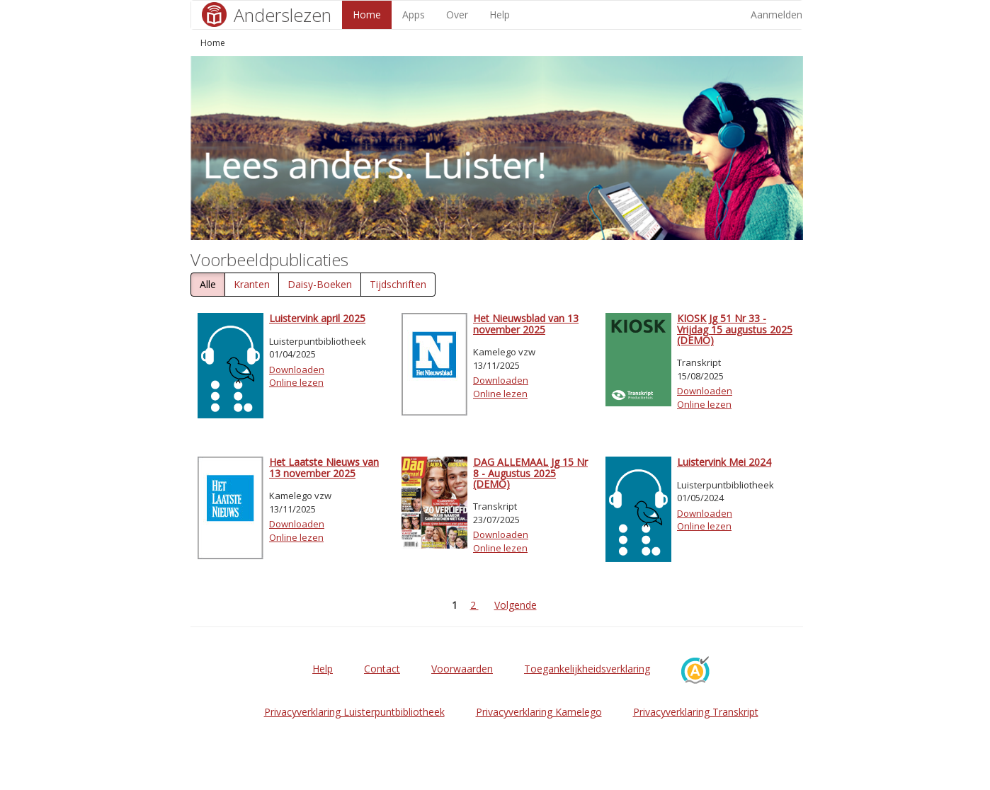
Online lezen (296, 382)
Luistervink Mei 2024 (724, 462)
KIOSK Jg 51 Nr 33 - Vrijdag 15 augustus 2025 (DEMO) (734, 329)
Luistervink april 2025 (317, 318)
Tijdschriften (398, 284)
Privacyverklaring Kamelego (539, 712)
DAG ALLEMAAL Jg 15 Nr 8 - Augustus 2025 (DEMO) (530, 473)
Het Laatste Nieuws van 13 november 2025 (324, 467)
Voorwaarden (462, 668)
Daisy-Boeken (320, 284)
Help (499, 14)
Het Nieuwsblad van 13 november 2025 (526, 323)
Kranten (252, 284)
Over (457, 14)
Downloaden (296, 369)
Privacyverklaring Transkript (695, 712)
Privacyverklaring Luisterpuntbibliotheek (354, 712)
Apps (413, 14)
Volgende (515, 605)
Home (367, 14)
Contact (382, 668)
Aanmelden (776, 14)
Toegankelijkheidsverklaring (587, 668)
